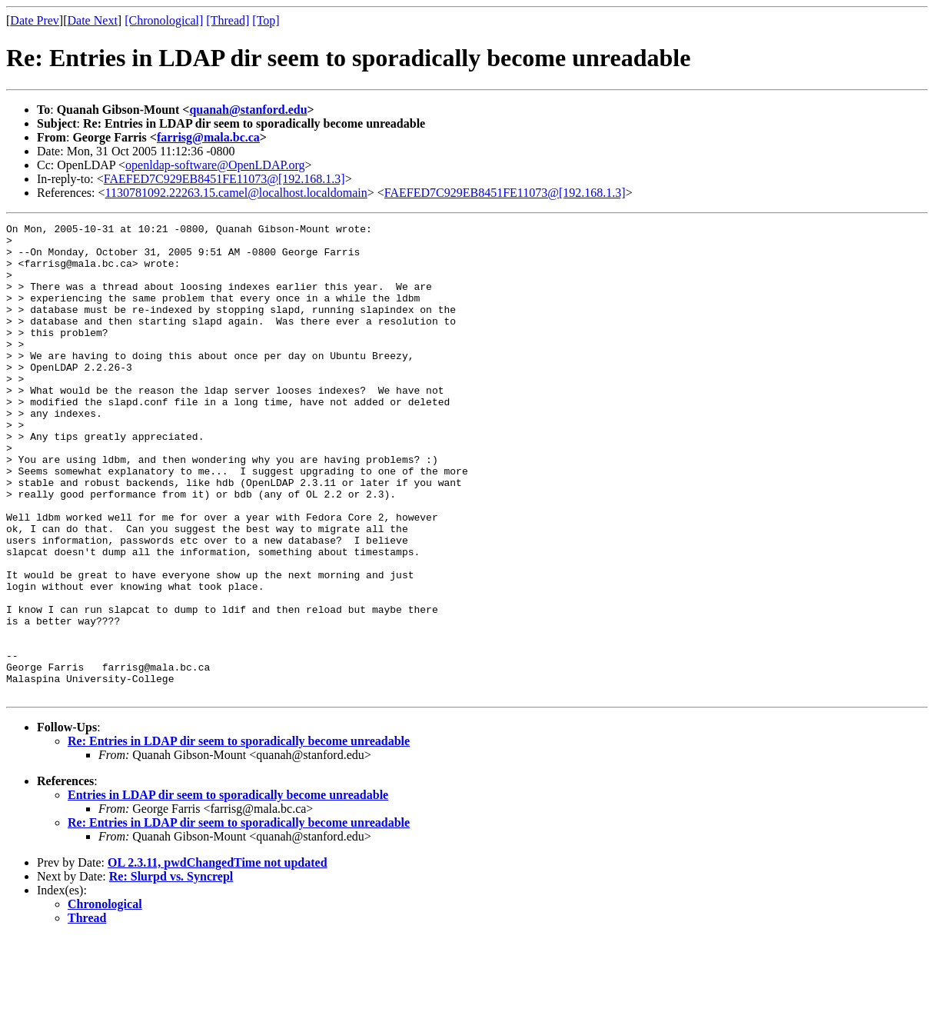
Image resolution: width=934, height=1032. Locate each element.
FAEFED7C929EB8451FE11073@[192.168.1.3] (224, 178)
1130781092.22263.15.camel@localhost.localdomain (236, 192)
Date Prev (34, 20)
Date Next (93, 20)
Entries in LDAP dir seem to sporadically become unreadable (228, 889)
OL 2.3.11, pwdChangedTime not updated (217, 957)
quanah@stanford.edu (248, 109)
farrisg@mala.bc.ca (208, 137)
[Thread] (227, 20)
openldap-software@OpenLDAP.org (215, 164)
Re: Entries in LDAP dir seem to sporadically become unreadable (239, 835)
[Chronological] (164, 20)
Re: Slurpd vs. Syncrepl (171, 970)
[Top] (265, 20)
